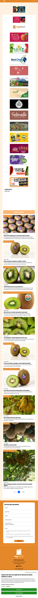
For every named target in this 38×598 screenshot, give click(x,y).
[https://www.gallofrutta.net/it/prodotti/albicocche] (19, 38)
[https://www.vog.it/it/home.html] (19, 127)
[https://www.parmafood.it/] (19, 138)
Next (23, 492)
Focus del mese (7, 216)
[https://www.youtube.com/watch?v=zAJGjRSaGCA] (19, 182)
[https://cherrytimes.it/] (19, 171)
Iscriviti (19, 541)
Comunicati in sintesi (9, 241)
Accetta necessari (19, 592)
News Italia (16, 369)
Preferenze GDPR (19, 596)
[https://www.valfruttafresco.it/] (19, 93)
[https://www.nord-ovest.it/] (19, 60)
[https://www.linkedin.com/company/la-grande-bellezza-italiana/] (19, 105)
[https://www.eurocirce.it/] (19, 82)
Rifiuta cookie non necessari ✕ (31, 572)
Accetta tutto (19, 589)
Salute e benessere (8, 267)
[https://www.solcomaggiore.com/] (19, 71)
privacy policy (10, 537)
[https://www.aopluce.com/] (19, 49)
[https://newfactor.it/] (19, 149)
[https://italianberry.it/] (19, 160)
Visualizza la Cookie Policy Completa (7, 584)
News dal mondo (18, 292)
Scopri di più (7, 191)
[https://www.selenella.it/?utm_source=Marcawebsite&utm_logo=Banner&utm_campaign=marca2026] (19, 116)
